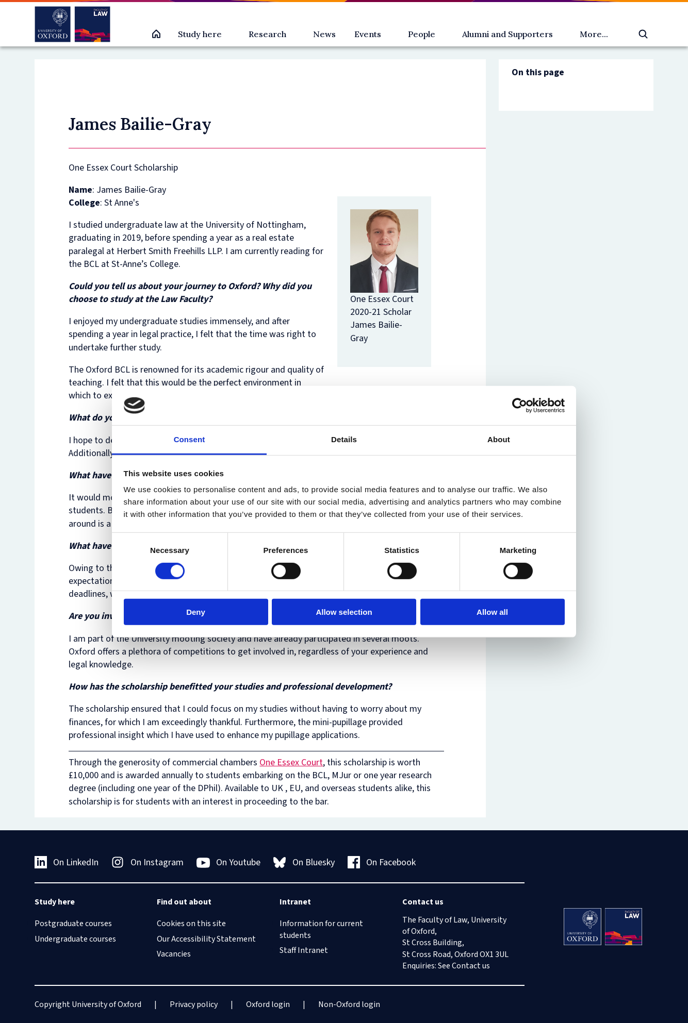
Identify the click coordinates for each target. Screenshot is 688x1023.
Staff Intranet (304, 950)
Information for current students (321, 929)
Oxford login (268, 1004)
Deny (195, 612)
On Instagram (147, 862)
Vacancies (174, 954)
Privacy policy (194, 1004)
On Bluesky (304, 862)
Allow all (492, 612)
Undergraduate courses (75, 939)
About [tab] (498, 439)
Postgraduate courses (73, 923)
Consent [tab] (189, 439)
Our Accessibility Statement (206, 939)
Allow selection (344, 612)
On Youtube (228, 862)
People (421, 34)
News (324, 34)
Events (367, 34)
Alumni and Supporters (507, 34)
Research (267, 34)
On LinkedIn (67, 862)
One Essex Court (291, 762)
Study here (200, 34)
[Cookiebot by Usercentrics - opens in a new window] (519, 405)
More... (594, 34)
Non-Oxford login (349, 1004)
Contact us (471, 965)
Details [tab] (344, 439)
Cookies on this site (191, 923)
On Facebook (382, 862)
